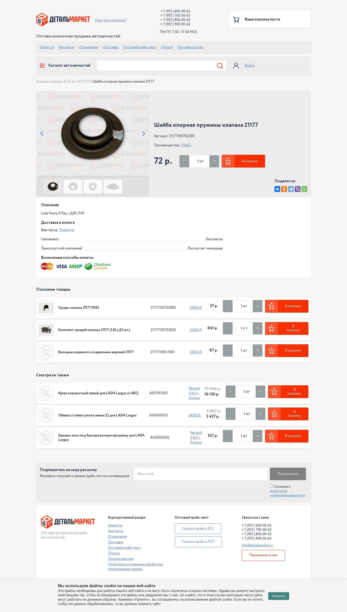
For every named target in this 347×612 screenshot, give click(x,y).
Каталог (72, 81)
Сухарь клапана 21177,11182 (78, 307)
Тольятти (66, 230)
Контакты (66, 47)
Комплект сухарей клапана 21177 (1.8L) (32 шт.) (94, 330)
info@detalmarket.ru (257, 545)
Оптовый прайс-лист (139, 47)
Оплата (167, 47)
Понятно (278, 596)
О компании (88, 47)
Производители (190, 47)
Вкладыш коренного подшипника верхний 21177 (96, 352)
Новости (47, 47)
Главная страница (49, 81)
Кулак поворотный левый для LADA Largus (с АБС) (98, 393)
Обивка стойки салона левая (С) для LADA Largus (97, 415)
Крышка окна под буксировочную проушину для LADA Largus (101, 437)
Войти (250, 65)
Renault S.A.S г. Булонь (194, 393)
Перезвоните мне (263, 555)
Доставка (110, 47)
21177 (85, 81)
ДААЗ (186, 145)
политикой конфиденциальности (287, 493)
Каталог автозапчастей (65, 65)
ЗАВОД (196, 307)
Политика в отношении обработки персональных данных (135, 566)
